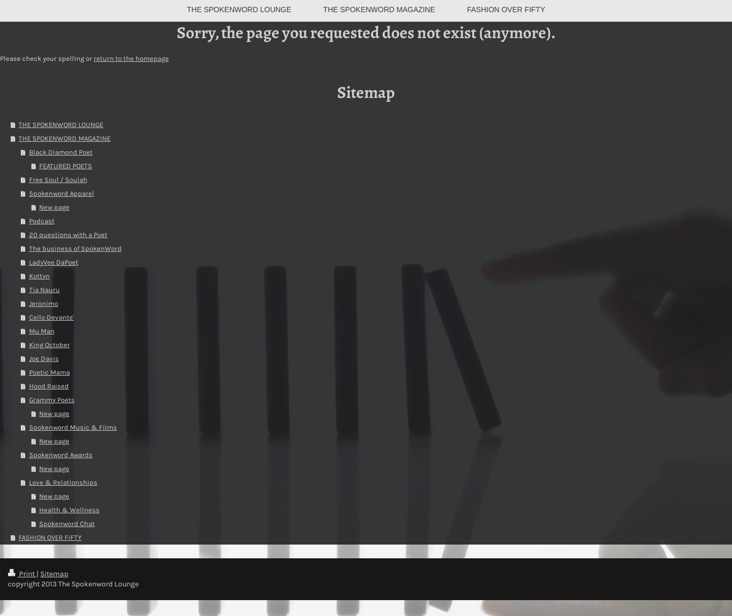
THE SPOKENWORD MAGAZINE (65, 138)
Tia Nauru (44, 290)
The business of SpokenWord (75, 248)
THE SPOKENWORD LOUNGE (61, 125)
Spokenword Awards (61, 455)
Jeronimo (43, 303)
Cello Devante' (51, 317)
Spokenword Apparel (61, 193)
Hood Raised (49, 386)
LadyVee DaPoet (53, 262)
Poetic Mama (49, 372)
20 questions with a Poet (68, 235)
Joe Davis (44, 359)
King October (49, 345)
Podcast (42, 221)
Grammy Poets (52, 400)
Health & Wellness (69, 510)
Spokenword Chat (67, 524)
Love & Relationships (63, 482)
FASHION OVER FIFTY (50, 537)
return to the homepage (131, 58)
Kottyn (39, 276)
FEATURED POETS (65, 166)
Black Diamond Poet (61, 152)
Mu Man (42, 331)
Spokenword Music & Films (73, 427)
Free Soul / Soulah (58, 180)
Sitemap (54, 573)
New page (54, 207)
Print (22, 573)
